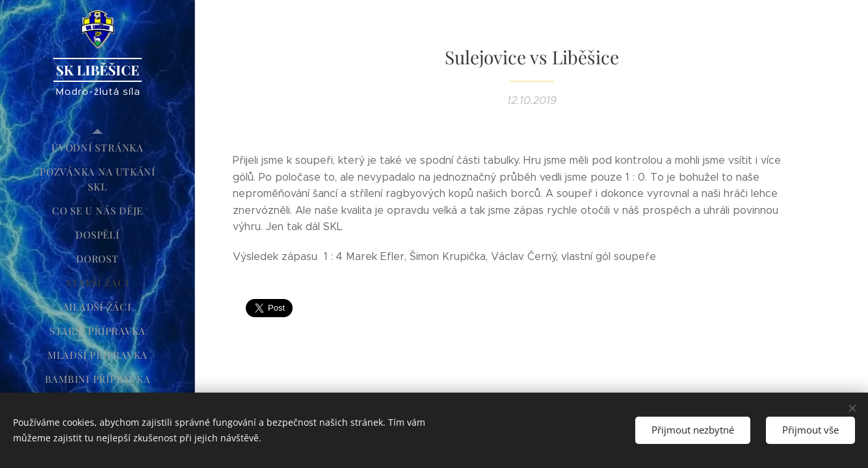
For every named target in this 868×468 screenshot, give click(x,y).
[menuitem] (97, 147)
